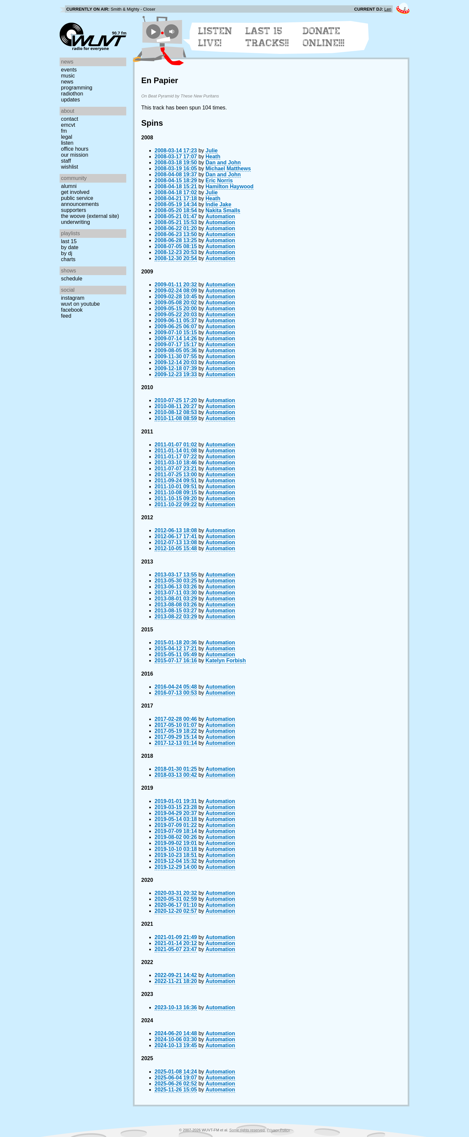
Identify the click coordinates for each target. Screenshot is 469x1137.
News (67, 81)
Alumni (69, 186)
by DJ (66, 253)
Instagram (72, 298)
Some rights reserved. (247, 1130)
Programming (76, 87)
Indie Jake (218, 204)
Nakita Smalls (223, 210)
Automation (220, 216)
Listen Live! (215, 37)
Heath (213, 156)
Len (387, 9)
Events (69, 70)
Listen (67, 143)
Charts (68, 259)
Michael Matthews (228, 168)
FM (64, 131)
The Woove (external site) (90, 216)
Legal (66, 137)
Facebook (72, 310)
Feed (66, 316)
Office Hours (74, 149)
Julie (212, 150)
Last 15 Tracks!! (267, 37)
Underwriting (75, 222)
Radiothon (72, 93)
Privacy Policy (278, 1130)
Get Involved (75, 192)
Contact (69, 119)
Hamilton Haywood (229, 186)
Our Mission (74, 155)
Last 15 (69, 241)
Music (68, 76)
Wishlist (69, 167)
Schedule (71, 278)
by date (69, 247)
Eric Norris (219, 180)
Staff (66, 161)
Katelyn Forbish (226, 660)
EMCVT (68, 125)
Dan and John (223, 162)
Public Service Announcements (80, 201)
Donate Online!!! (324, 37)
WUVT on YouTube (80, 304)
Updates (70, 99)
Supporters (73, 210)
